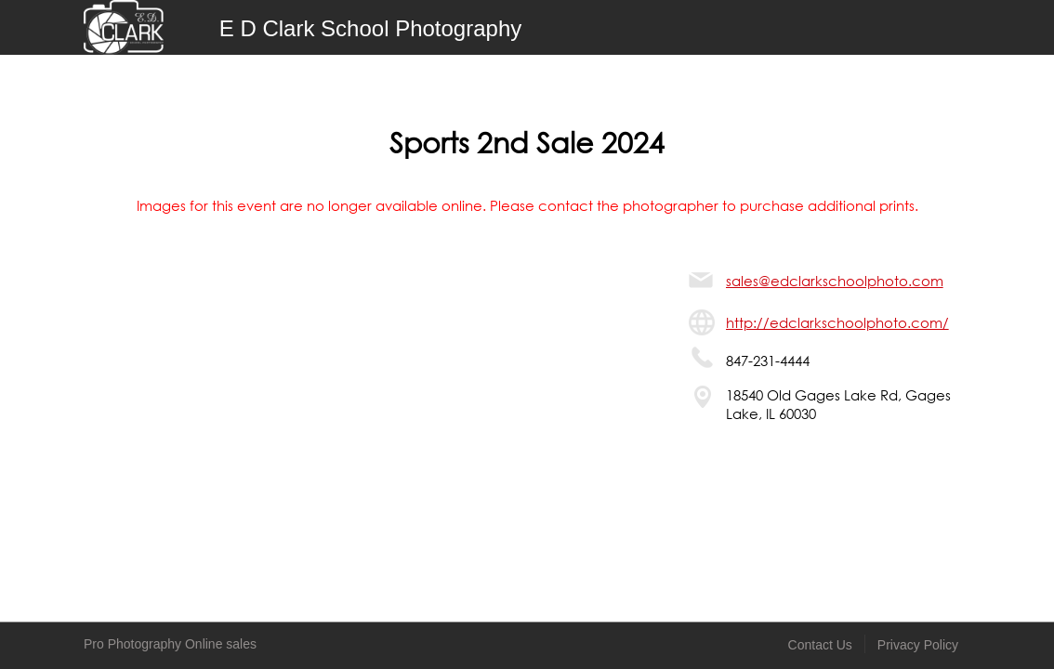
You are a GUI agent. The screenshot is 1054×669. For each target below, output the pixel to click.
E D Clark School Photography (370, 28)
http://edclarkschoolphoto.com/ (837, 322)
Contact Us (820, 644)
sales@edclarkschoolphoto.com (834, 280)
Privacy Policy (917, 644)
